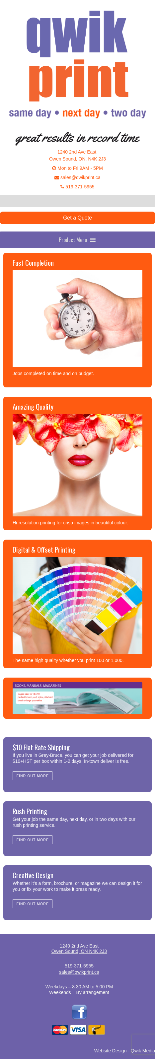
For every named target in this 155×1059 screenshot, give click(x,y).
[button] (73, 240)
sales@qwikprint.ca (77, 177)
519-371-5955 (77, 186)
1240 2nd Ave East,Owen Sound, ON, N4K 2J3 (77, 155)
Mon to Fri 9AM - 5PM (77, 168)
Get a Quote (77, 218)
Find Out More (33, 776)
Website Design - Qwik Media (124, 1050)
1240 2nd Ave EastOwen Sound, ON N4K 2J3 (79, 948)
